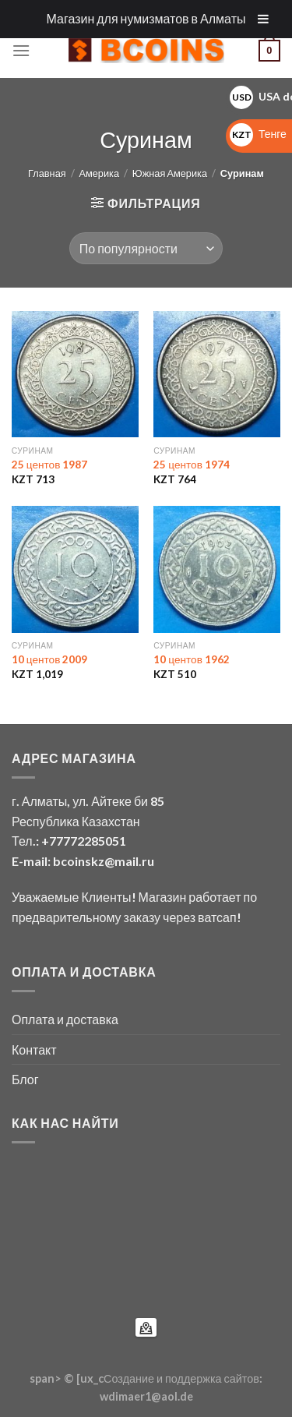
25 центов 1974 (191, 464)
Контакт (34, 1049)
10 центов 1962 (191, 659)
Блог (25, 1079)
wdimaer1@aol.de (146, 1396)
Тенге (258, 133)
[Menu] (21, 50)
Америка (99, 173)
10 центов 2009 (50, 659)
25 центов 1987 (50, 464)
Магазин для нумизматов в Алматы (146, 18)
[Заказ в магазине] (146, 247)
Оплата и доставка (65, 1019)
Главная (47, 173)
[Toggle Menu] (263, 19)
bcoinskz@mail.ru (103, 860)
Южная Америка (169, 173)
